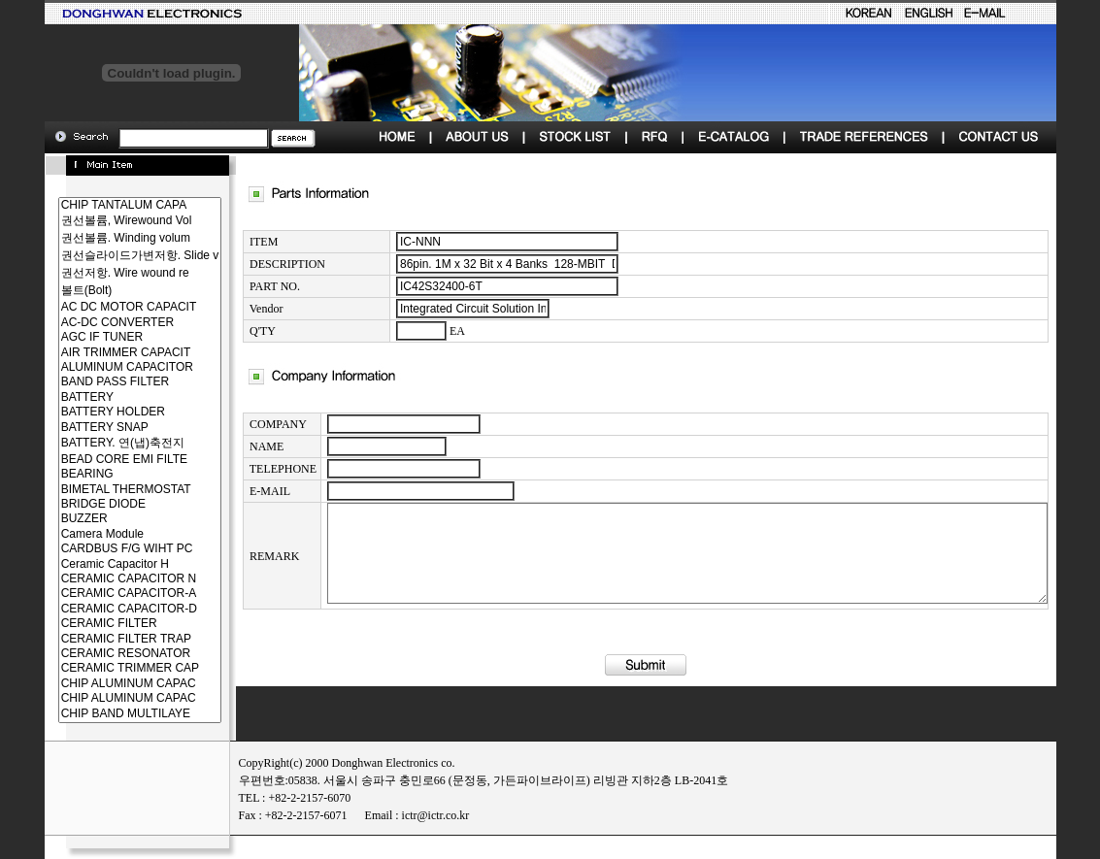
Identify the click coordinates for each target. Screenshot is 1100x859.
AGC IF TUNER (105, 337)
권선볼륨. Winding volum (105, 239)
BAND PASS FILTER (105, 382)
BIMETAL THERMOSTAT (105, 489)
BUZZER (105, 519)
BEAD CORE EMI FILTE (105, 459)
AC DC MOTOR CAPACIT (105, 307)
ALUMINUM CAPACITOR (105, 367)
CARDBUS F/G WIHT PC (105, 549)
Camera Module (105, 534)
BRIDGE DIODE (105, 504)
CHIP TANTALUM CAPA (105, 205)
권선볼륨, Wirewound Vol (105, 221)
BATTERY (105, 397)
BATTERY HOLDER (105, 412)
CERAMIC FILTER (105, 623)
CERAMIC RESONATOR (105, 653)
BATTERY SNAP (105, 427)
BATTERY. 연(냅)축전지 (105, 443)
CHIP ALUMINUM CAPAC (105, 684)
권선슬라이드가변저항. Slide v (105, 256)
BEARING (105, 474)
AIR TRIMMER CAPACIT (105, 353)
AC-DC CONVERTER (105, 322)
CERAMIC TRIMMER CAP (105, 668)
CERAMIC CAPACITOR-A (105, 593)
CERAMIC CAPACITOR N (105, 579)
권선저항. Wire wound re (105, 273)
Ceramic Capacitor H (105, 564)
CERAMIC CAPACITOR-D (105, 609)
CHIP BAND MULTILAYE (105, 714)
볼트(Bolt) (105, 291)
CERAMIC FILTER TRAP (105, 639)
